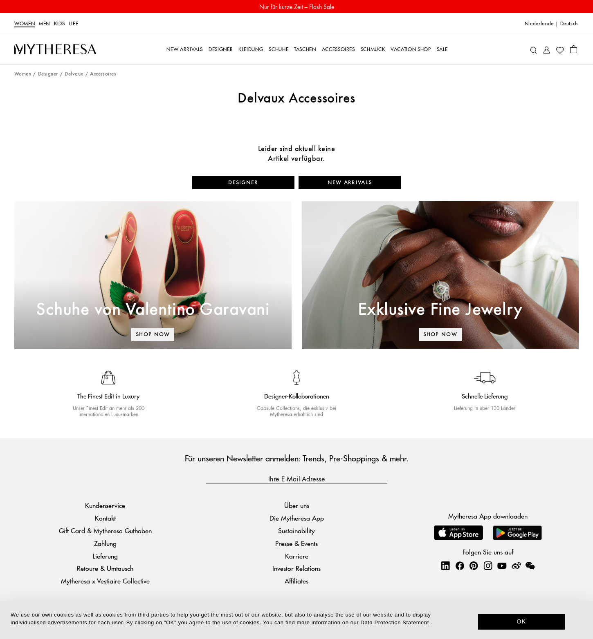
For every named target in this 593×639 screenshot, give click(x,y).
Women (24, 23)
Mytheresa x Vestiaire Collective (105, 581)
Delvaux (74, 74)
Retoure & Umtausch (105, 568)
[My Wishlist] (560, 49)
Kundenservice (105, 505)
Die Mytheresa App (297, 518)
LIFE (74, 23)
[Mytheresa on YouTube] (502, 565)
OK (521, 621)
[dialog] (296, 620)
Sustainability (296, 530)
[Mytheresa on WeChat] (530, 565)
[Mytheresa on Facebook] (460, 565)
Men (44, 23)
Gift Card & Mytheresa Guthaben (105, 530)
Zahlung (105, 543)
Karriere (296, 556)
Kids (59, 23)
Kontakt (105, 518)
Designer (48, 74)
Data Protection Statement (395, 622)
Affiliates (296, 581)
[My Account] (546, 49)
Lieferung (105, 556)
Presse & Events (296, 543)
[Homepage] (55, 49)
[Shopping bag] (573, 49)
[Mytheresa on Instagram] (488, 565)
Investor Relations (296, 568)
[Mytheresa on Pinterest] (473, 565)
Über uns (296, 505)
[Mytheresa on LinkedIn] (445, 565)
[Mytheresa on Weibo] (516, 565)
